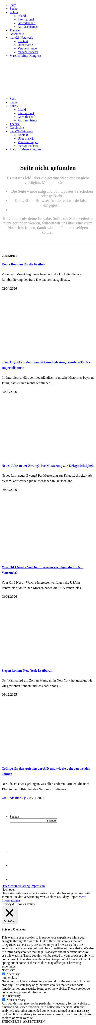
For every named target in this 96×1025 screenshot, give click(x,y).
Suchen (14, 816)
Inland (22, 15)
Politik (14, 12)
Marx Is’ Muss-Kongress (25, 55)
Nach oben (8, 889)
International (26, 19)
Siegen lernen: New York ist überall (27, 670)
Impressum (37, 886)
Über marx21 (26, 44)
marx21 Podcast (28, 52)
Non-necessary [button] (11, 995)
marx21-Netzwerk (21, 37)
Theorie (15, 30)
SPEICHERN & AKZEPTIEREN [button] (23, 1021)
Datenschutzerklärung (16, 886)
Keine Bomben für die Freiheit (23, 264)
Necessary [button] (8, 970)
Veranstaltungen (28, 48)
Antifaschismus (28, 26)
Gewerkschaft (26, 23)
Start (13, 5)
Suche (13, 8)
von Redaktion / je (14, 798)
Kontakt (23, 41)
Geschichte (17, 34)
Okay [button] (65, 897)
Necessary (13, 974)
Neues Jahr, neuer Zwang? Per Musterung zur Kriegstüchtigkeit (48, 466)
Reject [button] (74, 897)
